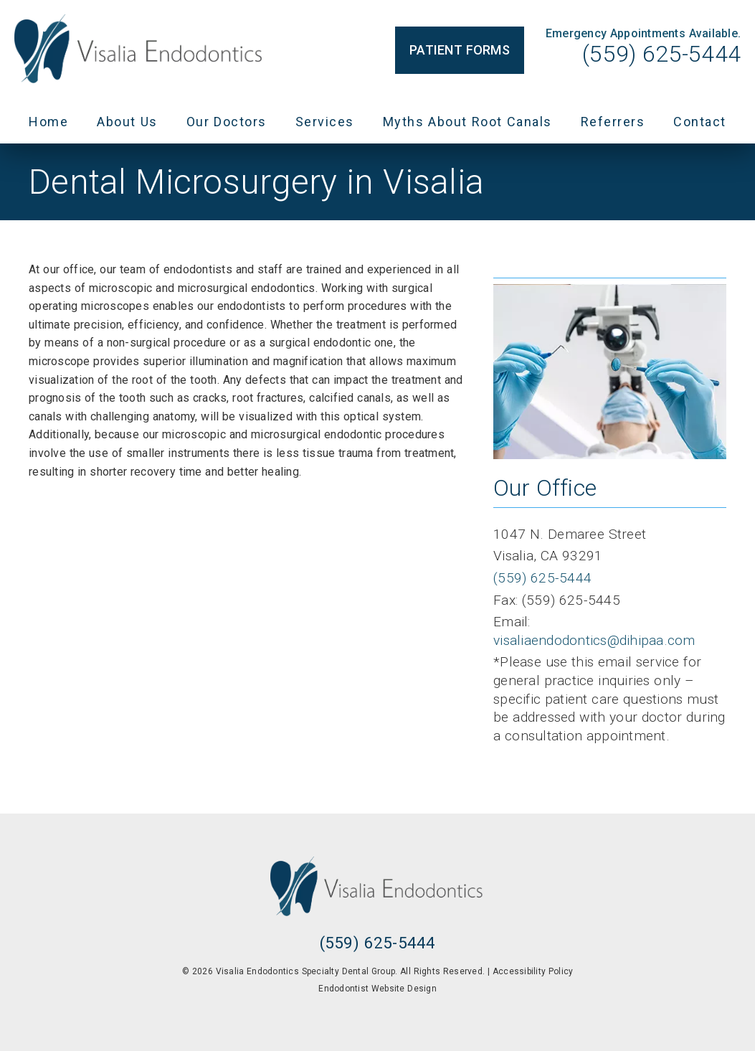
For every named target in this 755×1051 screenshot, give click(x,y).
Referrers (613, 121)
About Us (127, 121)
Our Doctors (226, 121)
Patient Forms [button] (459, 49)
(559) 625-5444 (661, 53)
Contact (699, 121)
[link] (139, 50)
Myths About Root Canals (467, 121)
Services (324, 121)
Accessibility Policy (533, 971)
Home (48, 121)
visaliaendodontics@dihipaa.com (594, 640)
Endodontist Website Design (377, 989)
